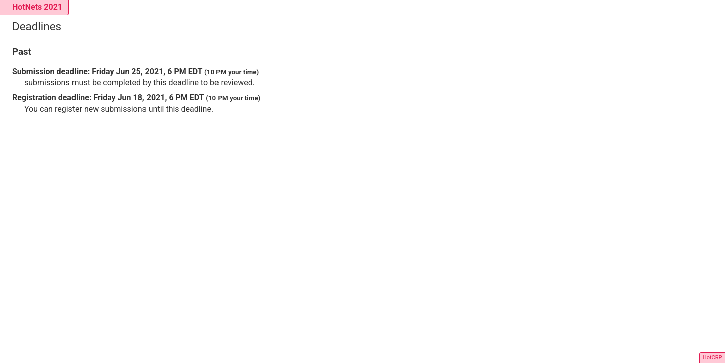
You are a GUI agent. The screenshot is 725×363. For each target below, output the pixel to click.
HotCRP (712, 357)
